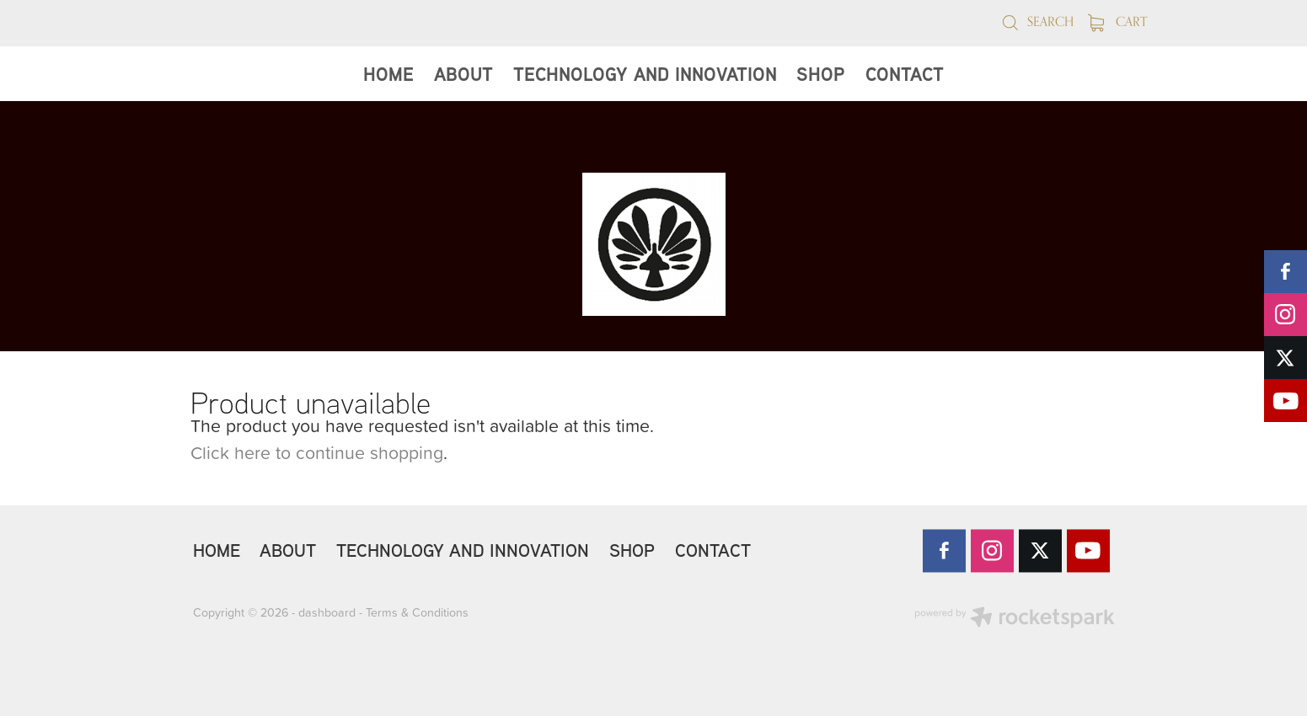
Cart (1117, 21)
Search (1037, 21)
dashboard (327, 612)
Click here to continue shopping (316, 452)
